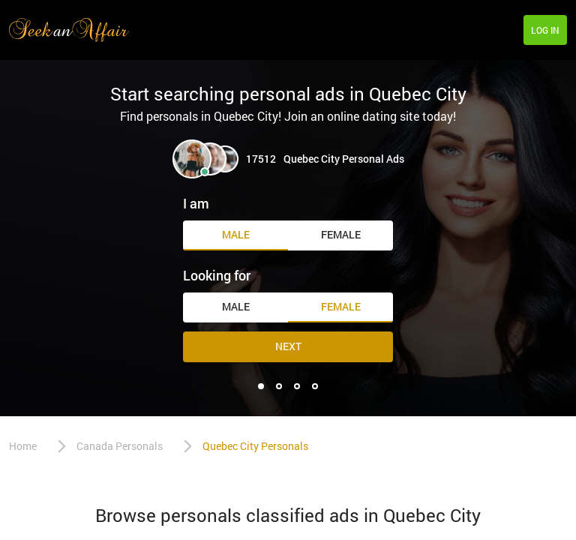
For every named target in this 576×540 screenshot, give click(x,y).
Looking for (216, 275)
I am (196, 203)
